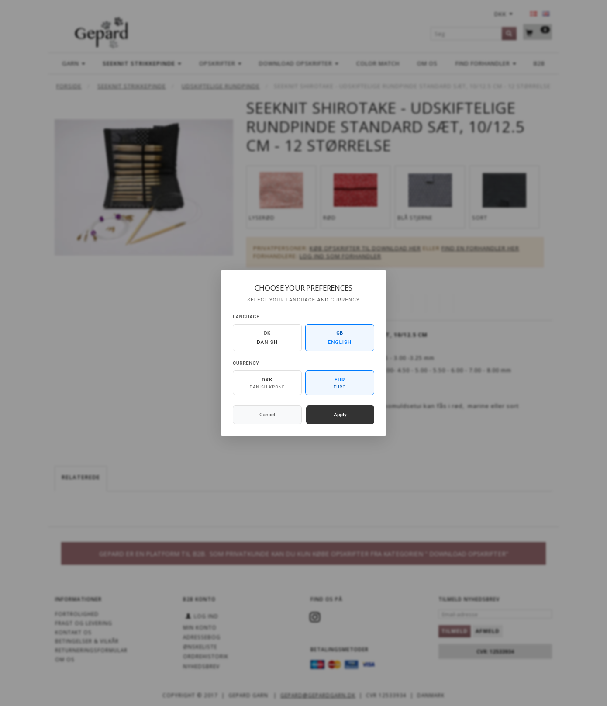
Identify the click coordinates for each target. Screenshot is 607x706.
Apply (340, 415)
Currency (246, 363)
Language (246, 317)
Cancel (267, 415)
